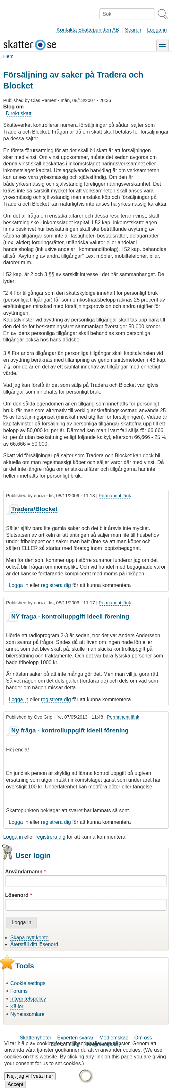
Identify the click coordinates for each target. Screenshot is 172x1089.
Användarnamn (23, 871)
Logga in (157, 30)
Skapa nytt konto (29, 937)
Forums (19, 991)
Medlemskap (114, 1037)
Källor (16, 1006)
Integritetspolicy (28, 998)
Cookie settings (27, 983)
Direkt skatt (18, 113)
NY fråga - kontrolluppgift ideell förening (70, 616)
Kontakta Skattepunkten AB (87, 30)
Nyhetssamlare (27, 1014)
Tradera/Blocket (34, 509)
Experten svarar (75, 1037)
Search (133, 30)
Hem (8, 56)
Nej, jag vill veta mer (30, 1081)
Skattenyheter (35, 1037)
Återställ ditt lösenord (34, 944)
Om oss (143, 1037)
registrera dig (56, 585)
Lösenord (17, 895)
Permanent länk (115, 495)
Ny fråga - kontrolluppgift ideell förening (70, 730)
